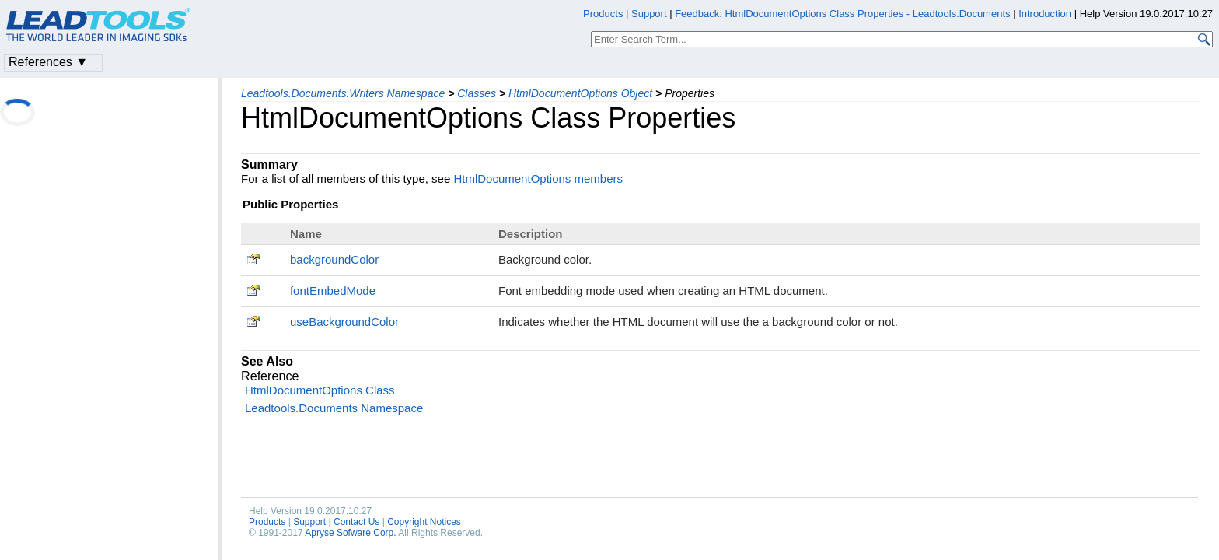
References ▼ (48, 61)
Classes (476, 93)
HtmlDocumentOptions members (538, 178)
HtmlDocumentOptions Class (320, 390)
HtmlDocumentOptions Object (580, 93)
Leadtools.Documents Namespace (334, 408)
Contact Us (356, 521)
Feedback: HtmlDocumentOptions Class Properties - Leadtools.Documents (844, 13)
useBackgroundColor (344, 321)
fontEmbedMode (332, 290)
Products (267, 521)
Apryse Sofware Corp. (350, 532)
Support (309, 521)
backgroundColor (334, 259)
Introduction (1044, 13)
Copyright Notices (424, 521)
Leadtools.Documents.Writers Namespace (343, 93)
